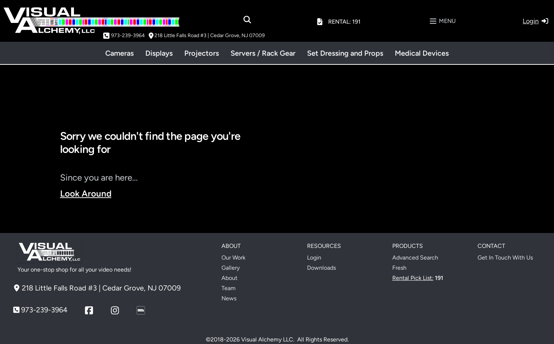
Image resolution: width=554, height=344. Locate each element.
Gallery (230, 267)
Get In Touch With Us (505, 257)
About (229, 277)
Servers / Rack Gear (263, 53)
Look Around (85, 193)
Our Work (233, 257)
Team (228, 288)
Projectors (201, 53)
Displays (159, 53)
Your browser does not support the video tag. (391, 179)
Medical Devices (422, 53)
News (228, 298)
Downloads (321, 267)
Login (314, 257)
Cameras (119, 53)
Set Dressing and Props (345, 53)
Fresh (399, 267)
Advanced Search (415, 257)
